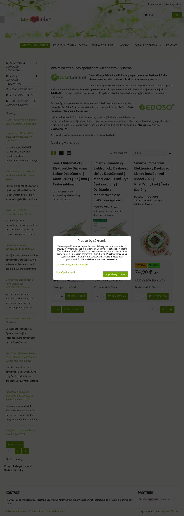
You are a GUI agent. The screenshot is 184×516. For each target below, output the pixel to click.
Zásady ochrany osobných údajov (72, 264)
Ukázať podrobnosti (65, 272)
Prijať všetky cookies (115, 274)
